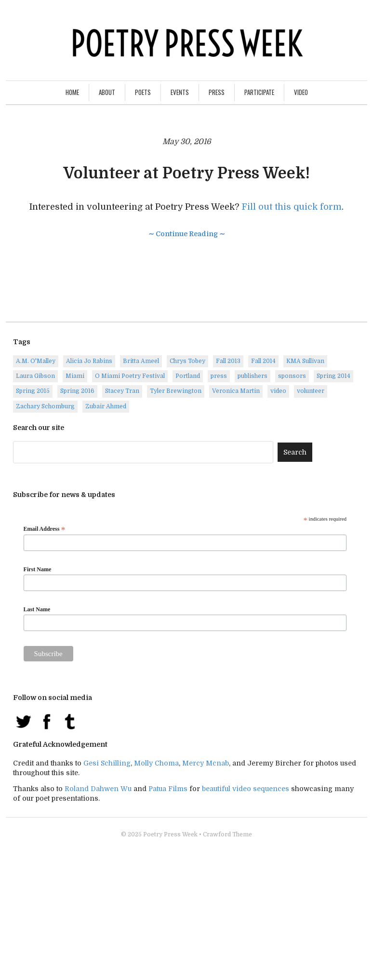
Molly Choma (156, 763)
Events (180, 92)
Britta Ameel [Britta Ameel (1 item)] (141, 361)
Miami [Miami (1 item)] (75, 376)
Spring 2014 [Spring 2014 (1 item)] (333, 376)
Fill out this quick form (291, 207)
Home (72, 92)
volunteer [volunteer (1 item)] (310, 391)
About (107, 92)
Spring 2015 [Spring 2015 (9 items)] (33, 391)
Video (301, 92)
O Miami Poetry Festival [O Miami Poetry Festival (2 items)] (130, 376)
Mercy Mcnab (205, 763)
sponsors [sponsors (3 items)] (292, 376)
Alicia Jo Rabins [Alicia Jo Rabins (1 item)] (89, 361)
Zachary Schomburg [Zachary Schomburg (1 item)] (45, 406)
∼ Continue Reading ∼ (186, 234)
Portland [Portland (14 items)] (187, 376)
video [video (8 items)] (278, 391)
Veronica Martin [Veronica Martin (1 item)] (236, 391)
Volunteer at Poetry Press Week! (186, 173)
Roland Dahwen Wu (98, 789)
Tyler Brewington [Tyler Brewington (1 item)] (175, 391)
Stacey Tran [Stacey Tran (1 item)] (122, 391)
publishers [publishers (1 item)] (252, 376)
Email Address (45, 529)
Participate (259, 92)
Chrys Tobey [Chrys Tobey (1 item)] (187, 361)
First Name (38, 569)
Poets (143, 92)
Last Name (37, 609)
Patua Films (167, 789)
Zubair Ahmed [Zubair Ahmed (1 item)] (105, 406)
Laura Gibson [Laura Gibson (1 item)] (35, 376)
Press (217, 92)
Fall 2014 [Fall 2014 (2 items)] (263, 361)
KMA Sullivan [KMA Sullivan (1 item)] (305, 361)
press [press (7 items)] (219, 376)
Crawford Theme (227, 834)
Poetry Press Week (170, 834)
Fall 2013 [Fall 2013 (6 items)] (228, 361)
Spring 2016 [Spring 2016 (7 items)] (77, 391)
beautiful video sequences (245, 789)
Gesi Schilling (107, 763)
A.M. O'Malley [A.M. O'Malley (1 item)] (35, 361)
